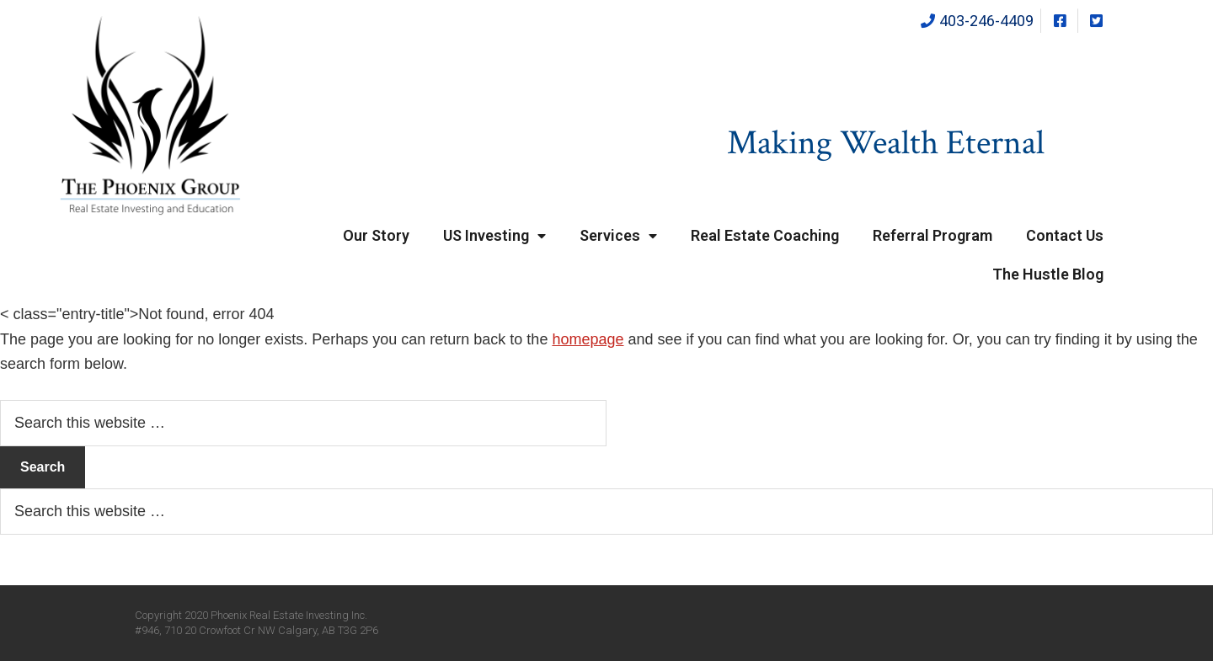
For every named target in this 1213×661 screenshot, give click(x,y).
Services (618, 236)
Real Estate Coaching (765, 235)
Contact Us (1064, 235)
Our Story (376, 235)
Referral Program (932, 235)
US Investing (494, 236)
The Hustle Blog (1047, 274)
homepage (587, 339)
